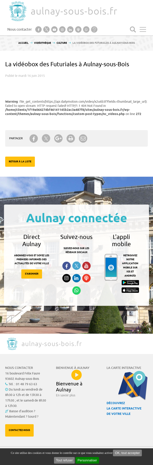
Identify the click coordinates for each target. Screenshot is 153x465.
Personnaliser (87, 460)
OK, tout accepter (127, 453)
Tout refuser (64, 460)
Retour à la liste (20, 161)
